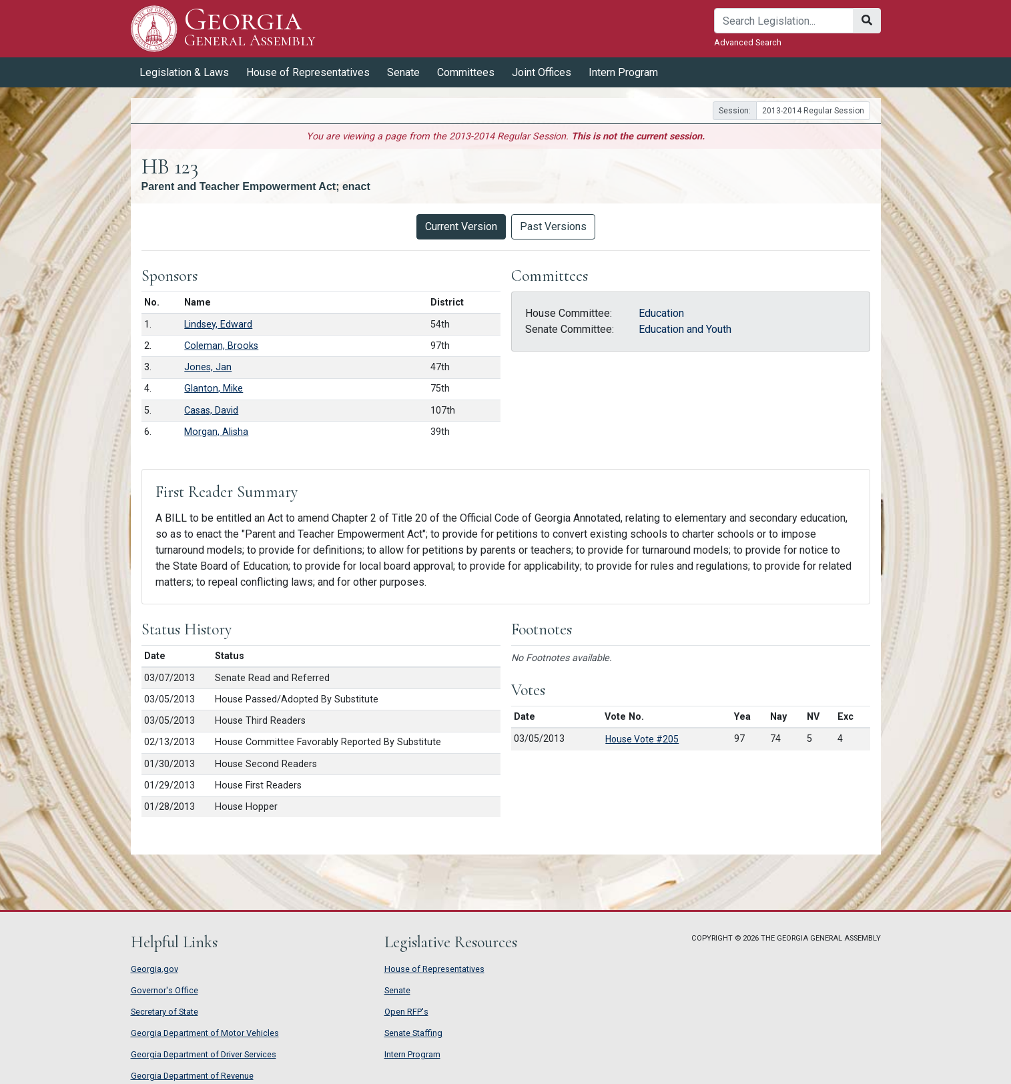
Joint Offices (541, 72)
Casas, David (211, 410)
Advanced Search (747, 42)
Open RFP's (406, 1012)
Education (661, 313)
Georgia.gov (154, 969)
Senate (403, 72)
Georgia (250, 28)
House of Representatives (308, 72)
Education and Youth (685, 329)
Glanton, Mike (213, 388)
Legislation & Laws (184, 72)
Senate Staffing (413, 1033)
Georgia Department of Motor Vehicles (205, 1033)
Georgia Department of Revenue (192, 1076)
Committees (465, 72)
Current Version (461, 226)
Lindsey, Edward (218, 324)
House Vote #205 (642, 739)
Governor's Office (164, 990)
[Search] (784, 20)
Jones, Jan (208, 367)
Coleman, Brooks (221, 346)
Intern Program (623, 72)
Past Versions (553, 226)
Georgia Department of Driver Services (203, 1054)
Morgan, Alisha (216, 432)
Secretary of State (164, 1012)
